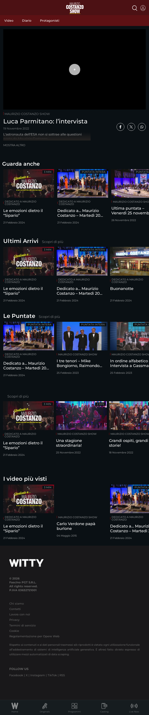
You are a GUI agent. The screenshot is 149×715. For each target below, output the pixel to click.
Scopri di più (52, 242)
